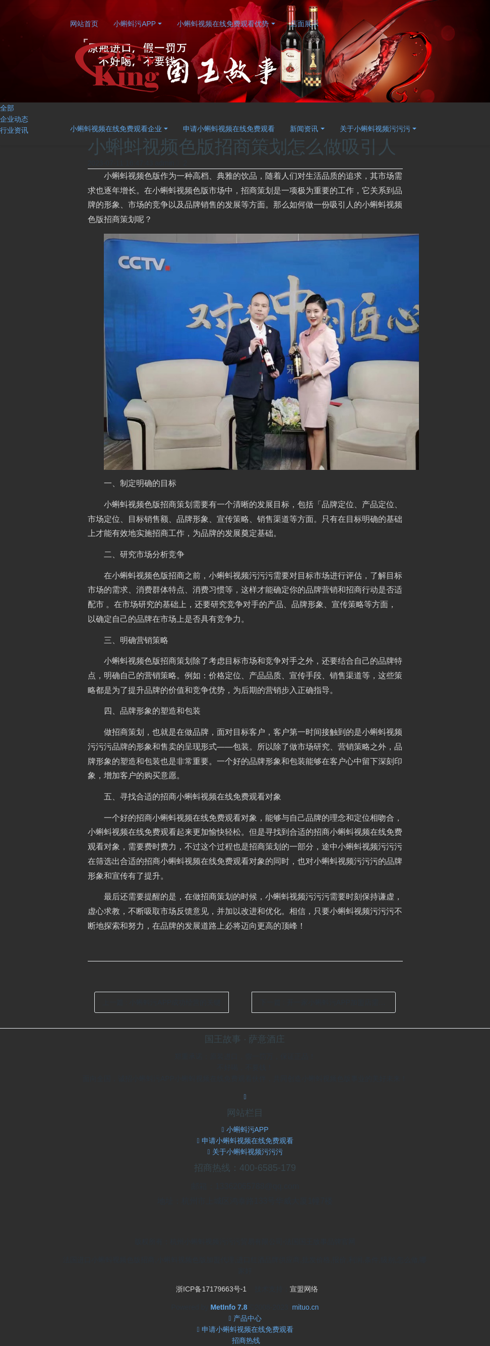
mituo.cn (305, 1307)
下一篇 (328, 1002)
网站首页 (84, 24)
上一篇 (161, 1002)
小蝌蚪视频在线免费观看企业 (116, 129)
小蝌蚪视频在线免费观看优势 (223, 24)
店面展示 (304, 24)
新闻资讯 (304, 129)
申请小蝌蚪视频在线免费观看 (229, 129)
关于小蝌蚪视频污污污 (375, 129)
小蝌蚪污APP (134, 24)
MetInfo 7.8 (228, 1307)
